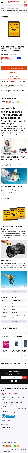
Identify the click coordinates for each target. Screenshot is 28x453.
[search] (25, 5)
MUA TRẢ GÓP (14, 77)
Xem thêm (14, 291)
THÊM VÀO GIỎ (14, 72)
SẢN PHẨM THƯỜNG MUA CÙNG (11, 337)
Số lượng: (3, 62)
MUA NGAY (14, 67)
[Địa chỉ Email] (14, 377)
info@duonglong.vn (11, 412)
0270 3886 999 (13, 81)
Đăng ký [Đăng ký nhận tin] (24, 377)
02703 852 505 (22, 409)
